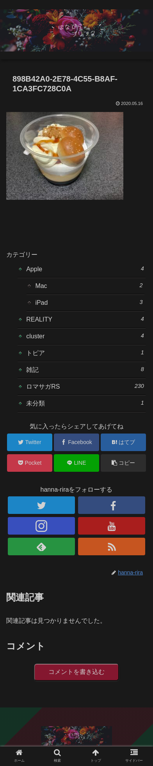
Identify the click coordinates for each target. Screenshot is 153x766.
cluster (85, 336)
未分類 (85, 403)
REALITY (85, 319)
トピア (85, 353)
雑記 (85, 369)
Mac (88, 286)
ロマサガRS (85, 386)
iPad (88, 302)
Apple (85, 269)
